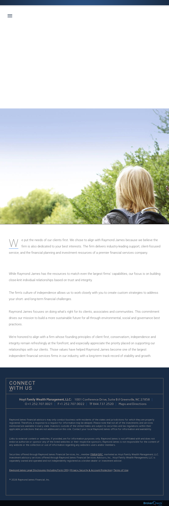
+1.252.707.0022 (72, 404)
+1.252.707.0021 (40, 404)
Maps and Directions (132, 404)
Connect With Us (20, 386)
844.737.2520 (103, 404)
